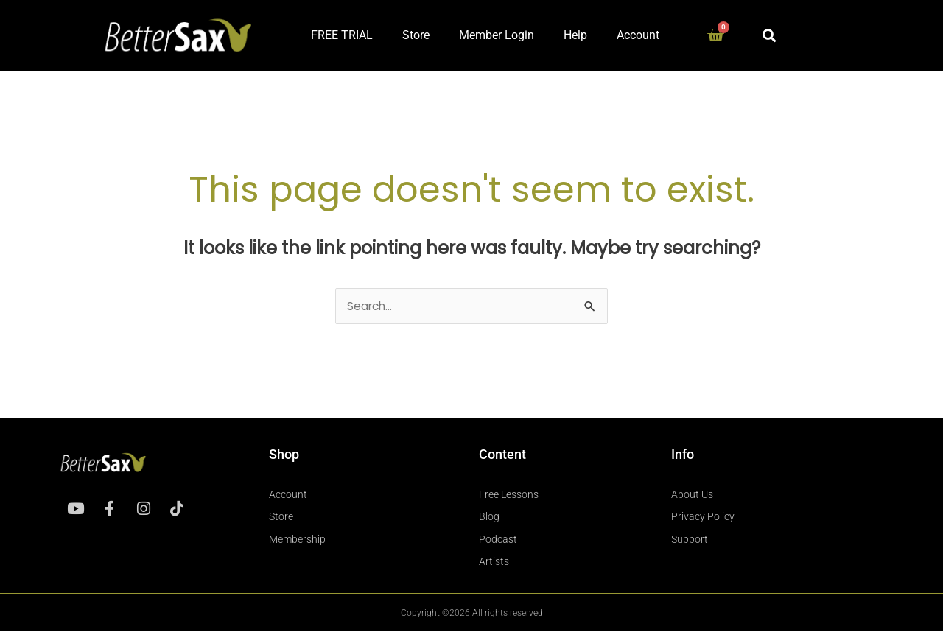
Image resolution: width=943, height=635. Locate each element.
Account (638, 35)
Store (416, 35)
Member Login (496, 35)
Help (575, 35)
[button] (769, 35)
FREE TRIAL (342, 35)
